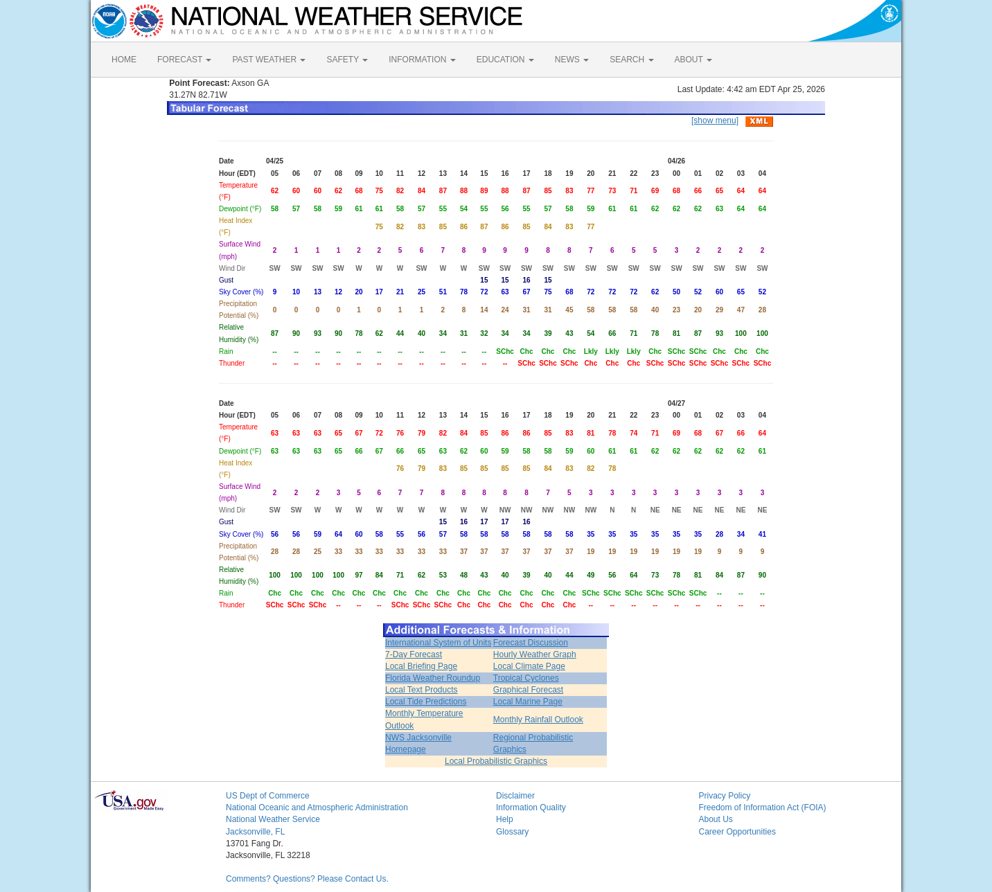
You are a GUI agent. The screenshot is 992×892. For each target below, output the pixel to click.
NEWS (572, 59)
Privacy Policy (725, 796)
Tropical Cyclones (526, 678)
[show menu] (714, 120)
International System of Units (438, 643)
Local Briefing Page (421, 666)
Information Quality (531, 807)
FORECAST (184, 59)
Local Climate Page (529, 666)
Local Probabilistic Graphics (496, 761)
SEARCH (631, 59)
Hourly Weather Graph (534, 654)
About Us (716, 819)
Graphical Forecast (528, 690)
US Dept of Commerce (268, 796)
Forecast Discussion (530, 643)
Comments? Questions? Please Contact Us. (307, 879)
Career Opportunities (737, 832)
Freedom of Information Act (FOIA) (762, 807)
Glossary (512, 832)
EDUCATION (505, 59)
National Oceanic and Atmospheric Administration (317, 807)
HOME (124, 59)
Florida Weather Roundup (432, 678)
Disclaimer (515, 796)
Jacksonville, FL (255, 832)
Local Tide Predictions (425, 701)
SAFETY (347, 59)
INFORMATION (422, 59)
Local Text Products (421, 690)
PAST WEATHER (268, 59)
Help (504, 819)
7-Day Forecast (413, 654)
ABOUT (693, 59)
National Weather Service (273, 819)
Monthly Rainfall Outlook (538, 719)
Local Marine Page (528, 701)
